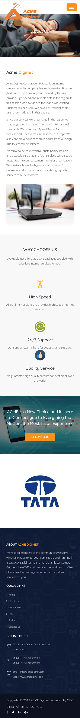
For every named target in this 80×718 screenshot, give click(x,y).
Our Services (15, 607)
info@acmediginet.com (32, 671)
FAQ (11, 613)
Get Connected (40, 437)
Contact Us (14, 626)
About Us (14, 601)
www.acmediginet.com (32, 676)
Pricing (12, 620)
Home (32, 39)
